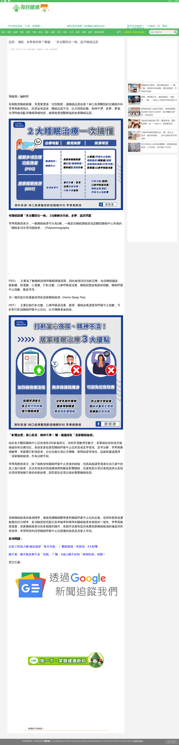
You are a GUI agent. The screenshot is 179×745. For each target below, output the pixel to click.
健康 (16, 32)
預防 (22, 32)
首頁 (3, 32)
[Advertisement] (66, 71)
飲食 (40, 32)
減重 (53, 32)
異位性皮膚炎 (139, 32)
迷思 (78, 32)
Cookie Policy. (138, 741)
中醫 (34, 32)
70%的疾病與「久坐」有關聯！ (24, 26)
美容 (59, 32)
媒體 (90, 32)
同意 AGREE (171, 742)
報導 (9, 32)
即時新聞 (53, 49)
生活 (71, 32)
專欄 (84, 32)
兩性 (65, 32)
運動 (47, 32)
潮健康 (40, 49)
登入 (170, 1)
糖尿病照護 (99, 32)
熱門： (120, 32)
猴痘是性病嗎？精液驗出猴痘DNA (86, 26)
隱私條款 (47, 741)
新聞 (28, 32)
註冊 (176, 1)
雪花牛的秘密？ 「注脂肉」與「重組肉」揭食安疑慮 (147, 27)
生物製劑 (128, 32)
